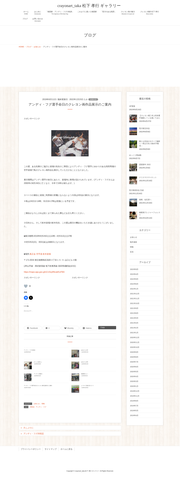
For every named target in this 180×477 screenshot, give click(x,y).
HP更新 (132, 106)
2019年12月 (134, 391)
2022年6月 (134, 284)
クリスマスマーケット (148, 177)
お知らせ (93, 99)
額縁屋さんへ (84, 373)
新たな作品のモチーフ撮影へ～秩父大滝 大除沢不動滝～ (149, 143)
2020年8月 (134, 357)
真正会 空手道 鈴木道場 (40, 254)
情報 (43, 404)
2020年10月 (134, 347)
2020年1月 (134, 386)
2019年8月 (134, 401)
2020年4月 (134, 376)
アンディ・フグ (41, 407)
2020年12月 (134, 337)
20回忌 (32, 407)
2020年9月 (134, 352)
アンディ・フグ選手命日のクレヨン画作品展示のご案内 (38, 385)
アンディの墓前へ (38, 373)
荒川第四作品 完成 (136, 190)
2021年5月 (134, 318)
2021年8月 (134, 313)
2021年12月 (134, 294)
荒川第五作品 (144, 128)
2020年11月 (134, 342)
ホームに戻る (66, 449)
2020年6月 (134, 367)
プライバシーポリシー (31, 449)
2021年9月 (134, 308)
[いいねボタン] (26, 286)
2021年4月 (134, 323)
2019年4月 (134, 415)
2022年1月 (134, 289)
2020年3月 (134, 381)
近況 (132, 252)
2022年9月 (134, 279)
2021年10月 (134, 303)
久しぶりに (29, 428)
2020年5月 (134, 372)
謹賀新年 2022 (144, 164)
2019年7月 (134, 406)
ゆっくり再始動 (135, 155)
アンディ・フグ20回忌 (29, 350)
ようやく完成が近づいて (87, 385)
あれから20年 (84, 362)
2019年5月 (134, 411)
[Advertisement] (90, 67)
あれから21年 (84, 350)
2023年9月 (134, 269)
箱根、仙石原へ (145, 200)
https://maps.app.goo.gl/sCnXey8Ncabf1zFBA (44, 272)
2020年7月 (134, 362)
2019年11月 (134, 396)
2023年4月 (134, 274)
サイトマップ (51, 449)
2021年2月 (134, 328)
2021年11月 (134, 299)
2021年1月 (134, 333)
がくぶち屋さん (38, 362)
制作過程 (133, 242)
